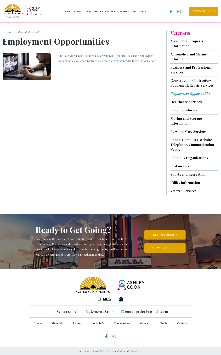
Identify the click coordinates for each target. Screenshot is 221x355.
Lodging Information (187, 110)
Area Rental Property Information (187, 43)
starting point (117, 61)
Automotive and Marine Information (188, 56)
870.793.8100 (12, 16)
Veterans (7, 32)
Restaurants (179, 166)
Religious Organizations (189, 158)
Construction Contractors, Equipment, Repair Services (192, 82)
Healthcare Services (186, 102)
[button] (203, 11)
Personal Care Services (188, 131)
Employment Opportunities (190, 93)
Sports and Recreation (187, 174)
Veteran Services (183, 191)
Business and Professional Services (191, 69)
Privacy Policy (136, 351)
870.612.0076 (33, 14)
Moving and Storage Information (186, 120)
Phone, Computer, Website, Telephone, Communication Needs (192, 145)
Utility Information (185, 182)
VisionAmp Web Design (117, 351)
